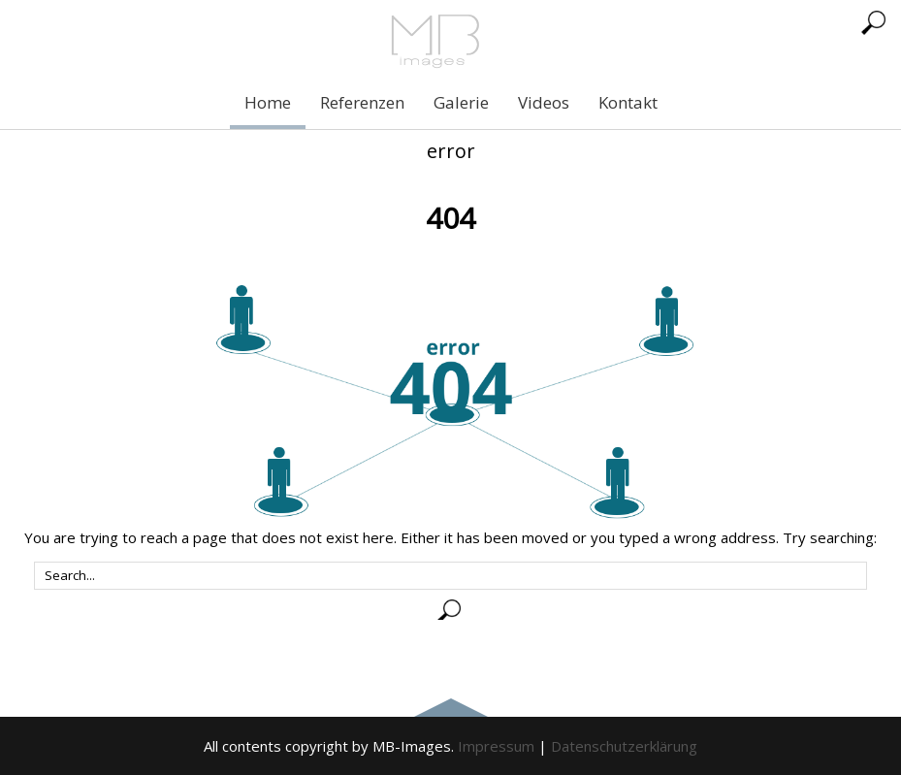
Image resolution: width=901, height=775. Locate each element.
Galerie (461, 102)
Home (267, 102)
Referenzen (362, 102)
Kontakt (628, 102)
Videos (543, 102)
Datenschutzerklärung (624, 746)
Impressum (496, 746)
